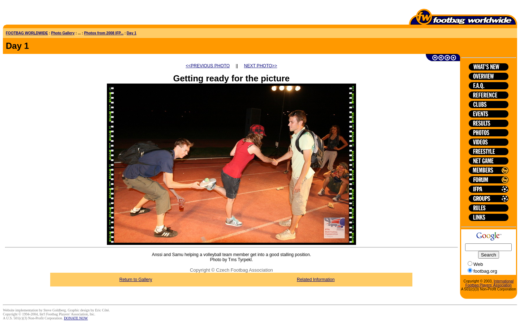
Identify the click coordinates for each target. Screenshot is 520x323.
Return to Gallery (136, 279)
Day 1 (131, 33)
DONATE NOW (76, 318)
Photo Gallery (63, 33)
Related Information (316, 279)
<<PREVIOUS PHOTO (208, 65)
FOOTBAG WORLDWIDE (27, 33)
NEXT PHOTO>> (260, 65)
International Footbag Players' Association (489, 283)
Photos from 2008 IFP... (104, 33)
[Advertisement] (45, 14)
